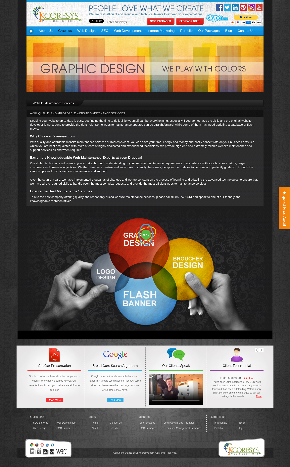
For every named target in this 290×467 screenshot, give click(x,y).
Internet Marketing (161, 31)
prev (256, 350)
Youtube (259, 7)
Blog (228, 31)
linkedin (235, 7)
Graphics (65, 31)
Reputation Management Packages (182, 428)
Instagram (251, 7)
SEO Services (40, 422)
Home (95, 422)
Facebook (219, 7)
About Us (46, 31)
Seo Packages (147, 422)
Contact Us (246, 31)
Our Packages (209, 31)
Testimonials (220, 422)
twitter (227, 7)
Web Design (86, 31)
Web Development (128, 31)
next (261, 350)
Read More (54, 399)
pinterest (243, 7)
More (259, 396)
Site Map (114, 428)
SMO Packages (148, 428)
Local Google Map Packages (179, 422)
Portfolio (186, 31)
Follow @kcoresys (117, 22)
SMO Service (64, 428)
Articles (242, 422)
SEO (104, 31)
